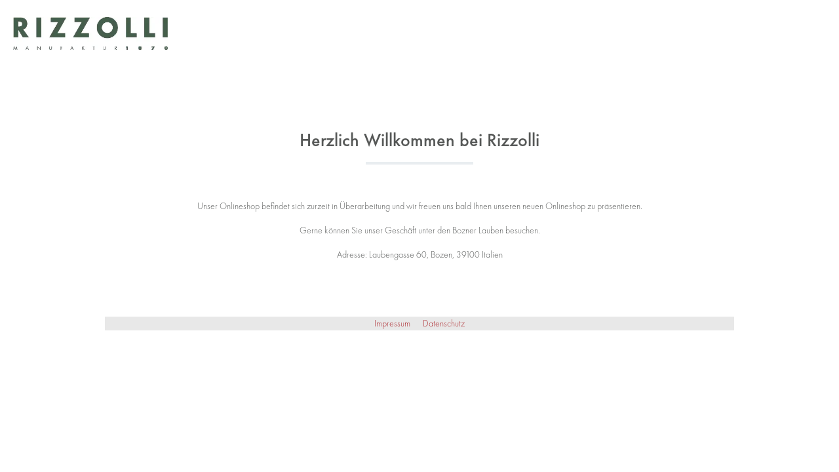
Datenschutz (444, 323)
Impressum (393, 323)
